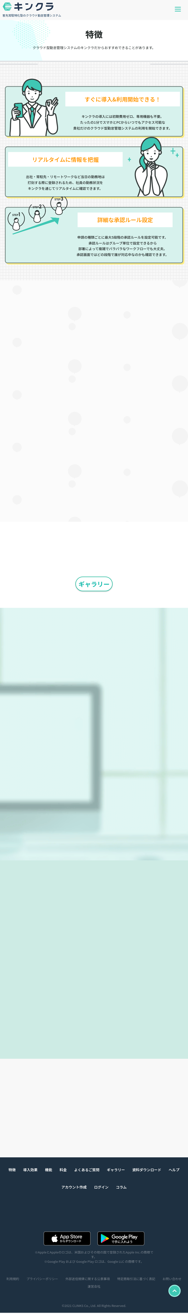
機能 (48, 1170)
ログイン (101, 1188)
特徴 (11, 1170)
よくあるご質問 (87, 1170)
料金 (62, 1170)
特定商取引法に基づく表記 (150, 1280)
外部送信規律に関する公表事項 (100, 1280)
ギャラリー (94, 583)
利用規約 (25, 1280)
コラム (121, 1188)
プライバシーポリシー (55, 1280)
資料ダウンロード (147, 1170)
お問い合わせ (84, 1287)
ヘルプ (174, 1170)
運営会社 (107, 1287)
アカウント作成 (74, 1188)
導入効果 (29, 1170)
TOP (174, 1291)
